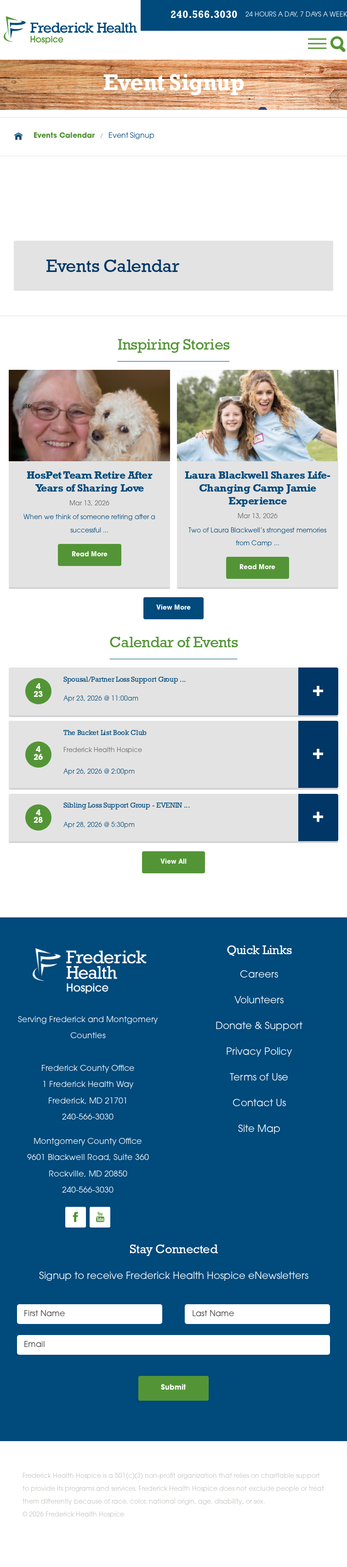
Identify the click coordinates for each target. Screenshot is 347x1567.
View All (173, 871)
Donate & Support (259, 1037)
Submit (173, 1402)
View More (173, 613)
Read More (89, 557)
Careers (259, 986)
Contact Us (259, 1115)
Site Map (259, 1141)
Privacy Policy (259, 1064)
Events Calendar (64, 136)
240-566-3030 (88, 1129)
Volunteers (259, 1012)
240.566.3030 (189, 17)
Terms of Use (259, 1089)
